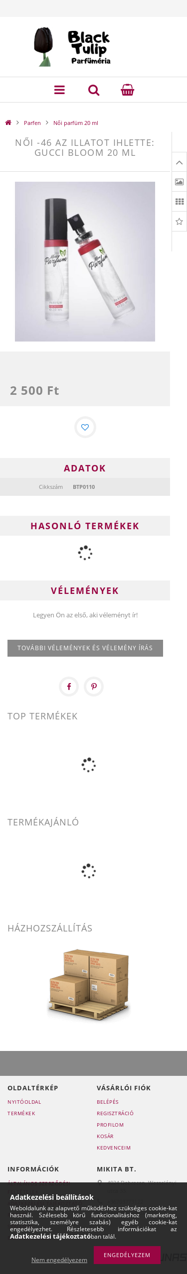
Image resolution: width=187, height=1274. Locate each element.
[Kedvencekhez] (85, 427)
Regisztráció (115, 1113)
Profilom (110, 1124)
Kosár (105, 1136)
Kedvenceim (114, 1147)
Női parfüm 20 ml (75, 122)
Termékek (21, 1113)
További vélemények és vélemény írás (85, 648)
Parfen (32, 122)
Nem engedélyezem (59, 1260)
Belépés (108, 1101)
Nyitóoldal (24, 1101)
